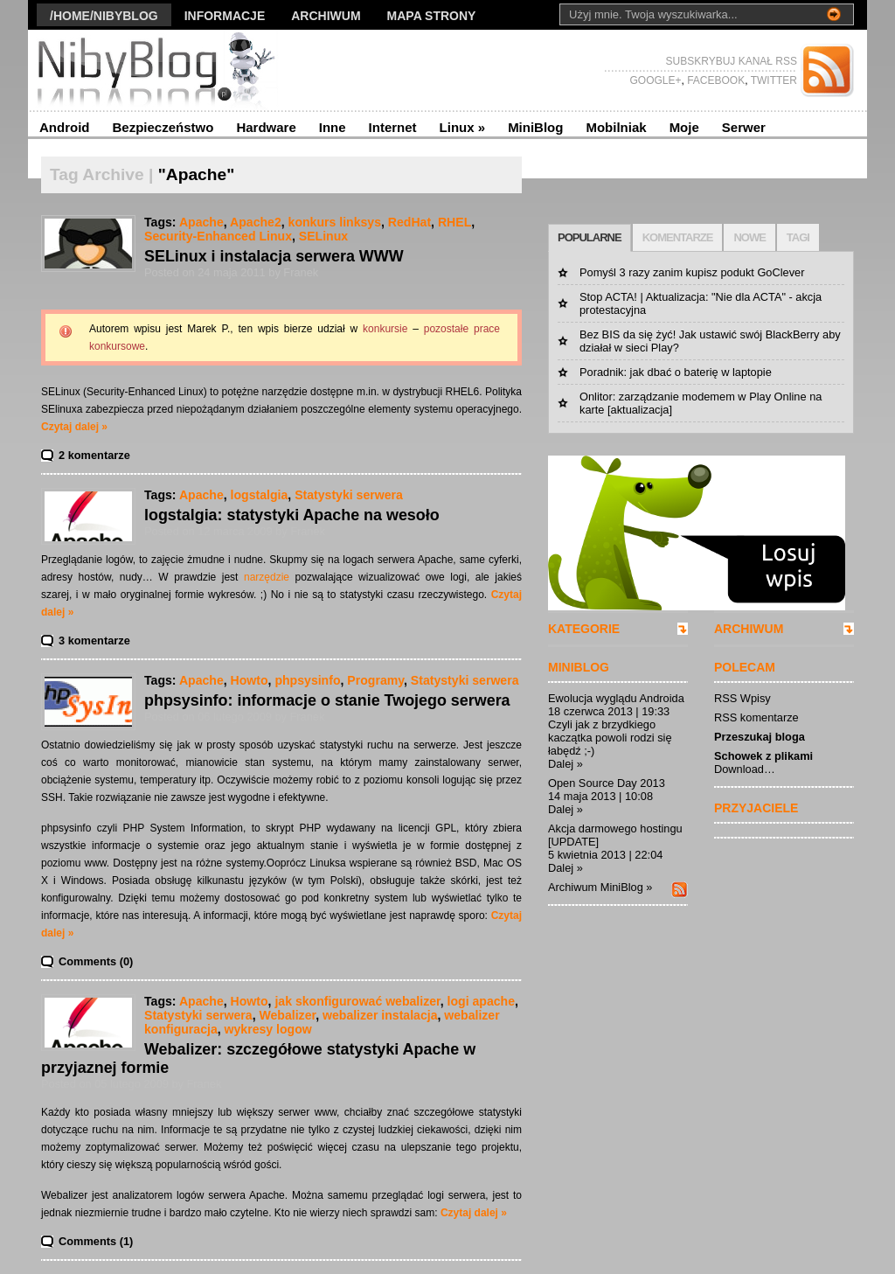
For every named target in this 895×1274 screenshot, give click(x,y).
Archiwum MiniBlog (595, 887)
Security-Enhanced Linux (218, 236)
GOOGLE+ (655, 80)
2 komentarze (94, 455)
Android (64, 127)
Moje (684, 127)
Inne (332, 127)
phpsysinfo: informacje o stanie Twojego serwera (327, 700)
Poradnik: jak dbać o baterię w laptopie (675, 372)
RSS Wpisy (742, 698)
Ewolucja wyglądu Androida (616, 698)
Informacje (225, 16)
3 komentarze (94, 640)
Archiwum (325, 16)
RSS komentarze (756, 717)
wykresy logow (268, 1029)
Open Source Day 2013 (606, 783)
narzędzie (266, 577)
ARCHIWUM (748, 629)
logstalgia (259, 495)
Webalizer (287, 1015)
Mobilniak (616, 127)
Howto (249, 680)
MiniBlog (535, 127)
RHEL (454, 222)
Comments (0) (96, 961)
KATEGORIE (584, 629)
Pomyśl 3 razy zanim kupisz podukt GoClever (691, 272)
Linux (463, 127)
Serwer (744, 127)
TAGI (798, 237)
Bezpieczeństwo (163, 127)
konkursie (385, 329)
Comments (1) (96, 1241)
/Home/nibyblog (104, 16)
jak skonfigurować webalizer (357, 1001)
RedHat (409, 222)
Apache (201, 222)
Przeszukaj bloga (759, 736)
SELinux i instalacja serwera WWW (274, 256)
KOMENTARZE (677, 237)
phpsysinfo (307, 680)
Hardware (265, 127)
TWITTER (772, 80)
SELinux (323, 236)
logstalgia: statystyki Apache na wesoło (292, 515)
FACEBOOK (714, 80)
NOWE (749, 237)
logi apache (481, 1001)
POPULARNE (589, 237)
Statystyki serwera (349, 495)
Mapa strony (431, 16)
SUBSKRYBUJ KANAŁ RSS (732, 61)
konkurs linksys (334, 222)
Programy (375, 680)
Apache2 (255, 222)
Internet (393, 127)
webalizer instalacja (380, 1015)
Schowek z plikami (763, 755)
